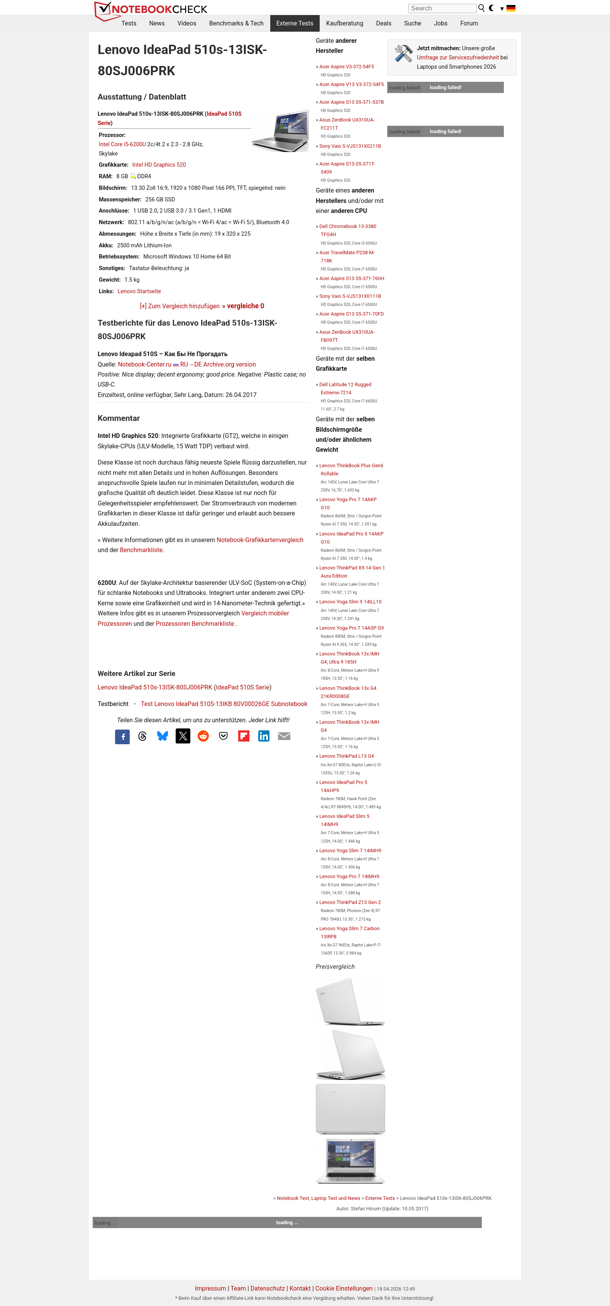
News (157, 23)
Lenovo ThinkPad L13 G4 (346, 756)
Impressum (210, 1288)
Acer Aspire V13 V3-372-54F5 (351, 84)
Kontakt (300, 1288)
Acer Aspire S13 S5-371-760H (351, 278)
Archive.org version (229, 364)
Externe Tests (294, 23)
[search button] (481, 8)
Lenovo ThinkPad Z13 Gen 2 (350, 902)
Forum (469, 23)
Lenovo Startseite (139, 291)
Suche (412, 23)
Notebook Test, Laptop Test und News (318, 1198)
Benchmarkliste (141, 550)
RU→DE (191, 364)
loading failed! (404, 88)
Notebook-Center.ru (144, 364)
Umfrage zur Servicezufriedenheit (458, 57)
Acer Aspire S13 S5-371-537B (351, 102)
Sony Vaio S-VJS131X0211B (350, 146)
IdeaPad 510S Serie (242, 687)
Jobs (440, 23)
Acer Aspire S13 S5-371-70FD (351, 314)
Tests (129, 23)
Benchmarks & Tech (236, 23)
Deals (383, 23)
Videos (187, 23)
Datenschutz (268, 1288)
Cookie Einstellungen (344, 1288)
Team (238, 1288)
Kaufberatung (344, 23)
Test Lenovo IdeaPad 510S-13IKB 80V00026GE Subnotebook (224, 704)
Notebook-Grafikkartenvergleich (260, 540)
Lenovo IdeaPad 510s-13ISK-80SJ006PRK (155, 687)
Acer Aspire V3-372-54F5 (346, 66)
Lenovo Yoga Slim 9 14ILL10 (350, 602)
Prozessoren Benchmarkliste (196, 623)
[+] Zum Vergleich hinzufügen (180, 306)
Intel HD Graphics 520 (159, 165)
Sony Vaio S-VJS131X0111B (350, 296)
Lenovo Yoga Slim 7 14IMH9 (350, 850)
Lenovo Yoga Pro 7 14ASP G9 (351, 628)
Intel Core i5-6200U (122, 144)
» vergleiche (243, 306)
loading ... (105, 1223)
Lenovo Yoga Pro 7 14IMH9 (349, 876)
